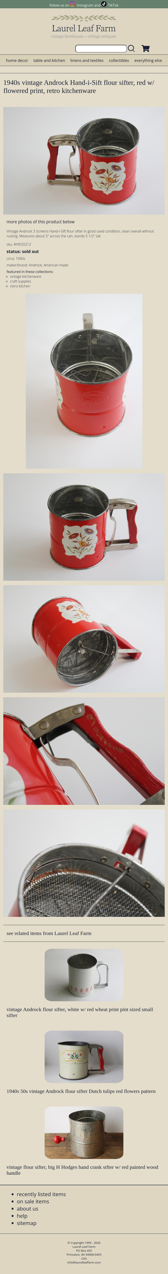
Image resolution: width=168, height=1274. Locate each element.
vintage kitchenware (25, 276)
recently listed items (41, 1194)
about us (27, 1208)
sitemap (27, 1223)
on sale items (33, 1201)
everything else (148, 60)
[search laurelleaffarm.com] (132, 48)
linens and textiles (86, 60)
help (22, 1215)
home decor (17, 60)
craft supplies (20, 281)
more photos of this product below (40, 222)
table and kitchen (49, 60)
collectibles (119, 60)
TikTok (113, 5)
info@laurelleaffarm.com (84, 1262)
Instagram (85, 5)
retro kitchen (20, 286)
